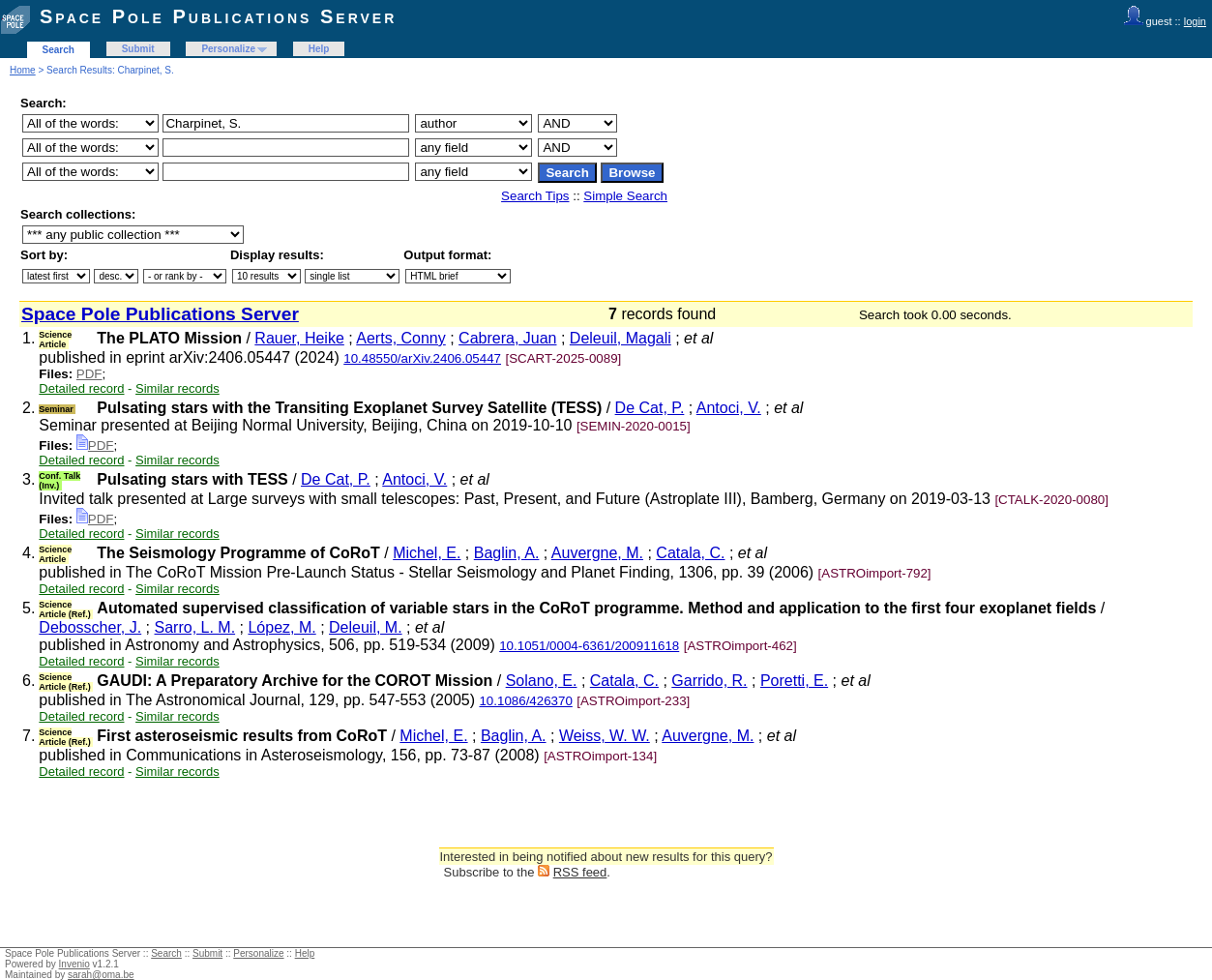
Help (319, 49)
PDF (89, 374)
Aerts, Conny (400, 338)
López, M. (281, 627)
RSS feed (580, 872)
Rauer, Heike (299, 338)
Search (58, 50)
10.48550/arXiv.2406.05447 (422, 358)
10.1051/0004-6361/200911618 (589, 645)
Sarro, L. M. (195, 627)
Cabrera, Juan (507, 338)
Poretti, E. (794, 680)
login (1195, 21)
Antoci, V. (728, 408)
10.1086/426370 (525, 701)
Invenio (74, 964)
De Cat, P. (650, 408)
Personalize (228, 49)
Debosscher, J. (90, 627)
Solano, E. (541, 680)
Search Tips (535, 196)
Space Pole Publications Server (218, 16)
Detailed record (81, 388)
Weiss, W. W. (604, 736)
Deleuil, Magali (620, 338)
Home (23, 70)
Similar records (177, 388)
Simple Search (625, 196)
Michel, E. (426, 553)
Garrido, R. (709, 680)
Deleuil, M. (365, 627)
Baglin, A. (507, 553)
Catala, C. (690, 553)
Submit (138, 49)
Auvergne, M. (597, 553)
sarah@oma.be (101, 974)
